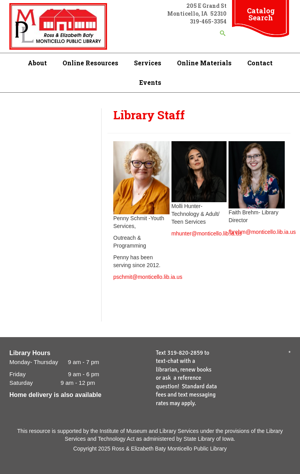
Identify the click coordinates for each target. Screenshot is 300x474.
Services (147, 63)
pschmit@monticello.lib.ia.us (147, 277)
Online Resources (90, 63)
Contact (260, 63)
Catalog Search (261, 14)
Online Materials (204, 63)
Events (150, 82)
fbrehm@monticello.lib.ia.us (262, 232)
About (37, 63)
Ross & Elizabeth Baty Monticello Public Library (169, 448)
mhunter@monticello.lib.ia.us (206, 233)
